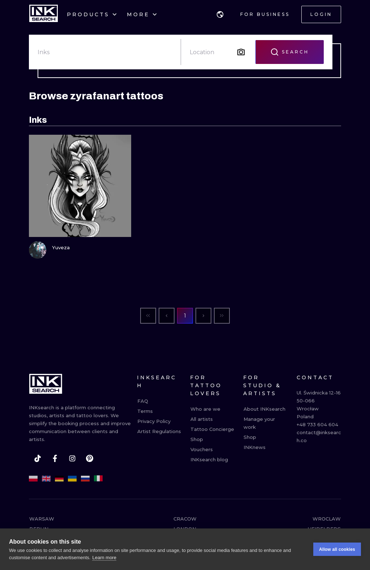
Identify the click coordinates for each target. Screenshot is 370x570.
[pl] (33, 478)
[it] (98, 478)
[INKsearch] (43, 14)
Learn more (104, 559)
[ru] (85, 478)
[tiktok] (37, 458)
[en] (46, 478)
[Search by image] (241, 52)
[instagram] (72, 458)
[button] (220, 14)
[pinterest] (89, 458)
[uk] (72, 478)
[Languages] (220, 14)
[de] (59, 478)
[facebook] (55, 458)
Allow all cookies (337, 551)
